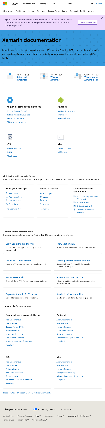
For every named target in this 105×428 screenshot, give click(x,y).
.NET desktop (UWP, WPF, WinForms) (87, 197)
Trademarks (22, 419)
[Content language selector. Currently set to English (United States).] (15, 409)
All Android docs (64, 118)
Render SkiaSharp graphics (69, 294)
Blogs (5, 392)
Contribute (48, 415)
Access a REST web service (69, 277)
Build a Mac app (64, 148)
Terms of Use (8, 419)
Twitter (12, 392)
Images (46, 204)
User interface (11, 323)
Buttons (46, 200)
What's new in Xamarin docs (91, 78)
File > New (13, 193)
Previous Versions (25, 415)
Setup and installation (22, 78)
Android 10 (62, 115)
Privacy (60, 415)
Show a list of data (65, 243)
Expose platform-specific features (73, 260)
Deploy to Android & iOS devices (22, 294)
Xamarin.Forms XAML (16, 118)
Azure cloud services (14, 334)
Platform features (13, 330)
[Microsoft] (5, 3)
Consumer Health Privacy (78, 415)
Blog (37, 415)
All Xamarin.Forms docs (16, 122)
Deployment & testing (15, 337)
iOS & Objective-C (84, 206)
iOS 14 (9, 152)
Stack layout (48, 193)
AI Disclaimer (8, 415)
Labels (45, 197)
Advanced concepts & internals (19, 341)
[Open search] (92, 3)
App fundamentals (13, 319)
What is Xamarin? (54, 78)
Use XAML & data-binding (18, 260)
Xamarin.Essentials (15, 277)
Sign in (99, 3)
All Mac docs (63, 152)
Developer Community (41, 392)
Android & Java (83, 202)
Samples (9, 345)
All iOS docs (12, 156)
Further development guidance (85, 210)
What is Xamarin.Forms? (17, 111)
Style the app (14, 204)
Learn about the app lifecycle (20, 243)
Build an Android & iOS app (18, 115)
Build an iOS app (14, 148)
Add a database (15, 200)
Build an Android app (66, 111)
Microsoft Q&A (23, 392)
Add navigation (15, 197)
